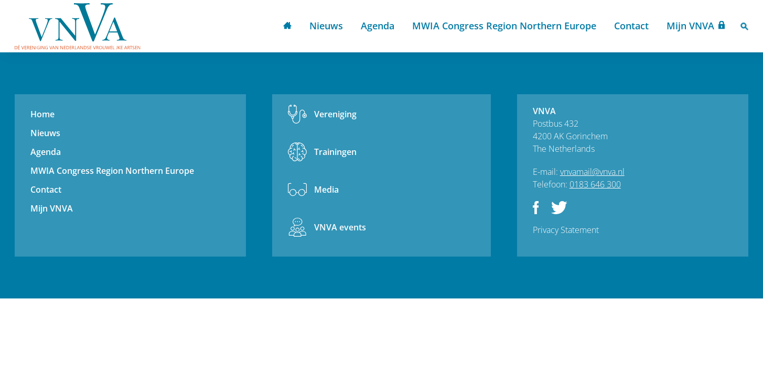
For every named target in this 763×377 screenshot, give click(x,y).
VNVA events (340, 227)
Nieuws (326, 25)
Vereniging (335, 114)
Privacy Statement (566, 230)
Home (287, 26)
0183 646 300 (595, 184)
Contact (631, 25)
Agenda (377, 25)
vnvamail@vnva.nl (592, 172)
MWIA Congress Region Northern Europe (504, 25)
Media (326, 189)
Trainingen (335, 152)
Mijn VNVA (690, 25)
